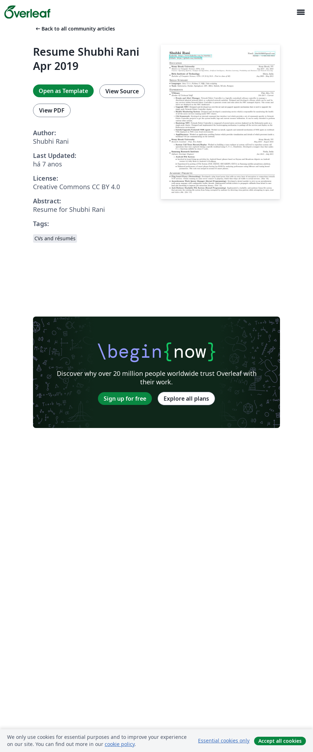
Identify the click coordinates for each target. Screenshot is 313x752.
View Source (122, 91)
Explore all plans (186, 398)
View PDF (52, 110)
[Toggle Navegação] (300, 12)
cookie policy (119, 744)
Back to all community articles (74, 28)
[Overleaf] (27, 12)
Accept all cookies (280, 740)
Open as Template (63, 91)
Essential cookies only (223, 740)
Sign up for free (125, 398)
